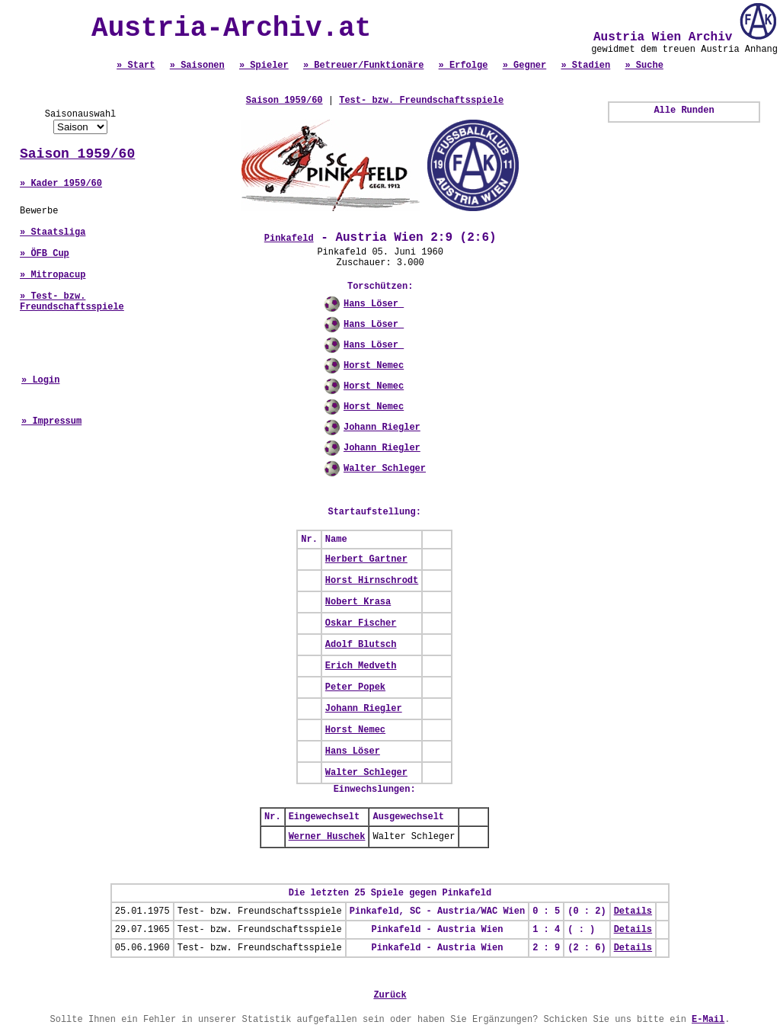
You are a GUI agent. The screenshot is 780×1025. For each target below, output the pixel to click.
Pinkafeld (289, 238)
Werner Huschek (327, 836)
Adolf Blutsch (361, 644)
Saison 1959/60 (77, 154)
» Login (40, 380)
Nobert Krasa (358, 602)
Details (633, 911)
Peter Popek (355, 687)
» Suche (644, 65)
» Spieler (264, 65)
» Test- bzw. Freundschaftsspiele (72, 301)
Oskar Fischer (361, 623)
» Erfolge (463, 65)
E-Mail (708, 1019)
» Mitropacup (52, 275)
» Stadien (585, 65)
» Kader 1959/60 (61, 183)
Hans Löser (374, 304)
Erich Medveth (361, 666)
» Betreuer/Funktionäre (363, 65)
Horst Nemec (374, 365)
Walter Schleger (385, 468)
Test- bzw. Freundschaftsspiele (421, 100)
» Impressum (51, 421)
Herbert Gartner (366, 559)
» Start (136, 65)
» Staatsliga (52, 232)
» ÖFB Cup (44, 253)
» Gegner (525, 65)
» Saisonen (197, 65)
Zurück (389, 995)
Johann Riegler (382, 427)
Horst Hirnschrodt (371, 580)
